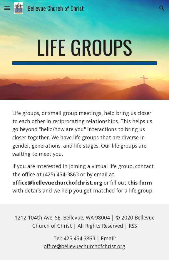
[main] (84, 50)
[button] (7, 8)
